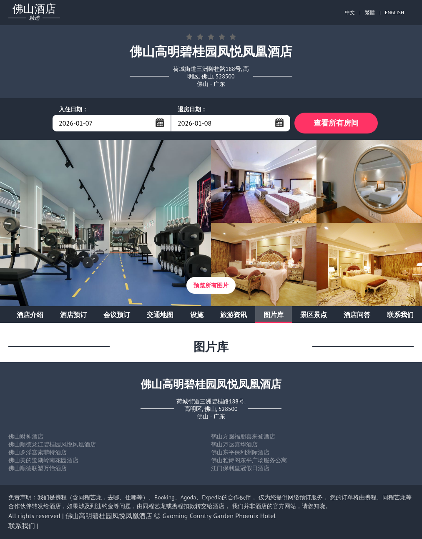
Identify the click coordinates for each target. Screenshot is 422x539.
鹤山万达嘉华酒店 (234, 444)
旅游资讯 (233, 314)
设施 (196, 314)
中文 (350, 12)
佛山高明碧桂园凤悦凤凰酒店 (108, 515)
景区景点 (313, 314)
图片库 (274, 314)
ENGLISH (394, 12)
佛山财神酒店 (25, 436)
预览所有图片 (211, 285)
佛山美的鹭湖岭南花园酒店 (43, 460)
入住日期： (73, 109)
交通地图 (160, 314)
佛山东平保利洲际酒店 (240, 452)
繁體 (370, 12)
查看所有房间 (336, 123)
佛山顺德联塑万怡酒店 (37, 468)
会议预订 (116, 314)
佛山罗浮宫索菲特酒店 (37, 452)
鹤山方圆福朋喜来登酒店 (243, 436)
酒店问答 (357, 314)
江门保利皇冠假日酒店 (240, 468)
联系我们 (400, 314)
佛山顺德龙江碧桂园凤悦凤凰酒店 (52, 444)
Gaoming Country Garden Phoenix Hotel (219, 515)
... (159, 122)
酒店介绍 (30, 314)
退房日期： (192, 109)
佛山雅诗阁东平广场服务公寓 (249, 460)
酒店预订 (73, 314)
